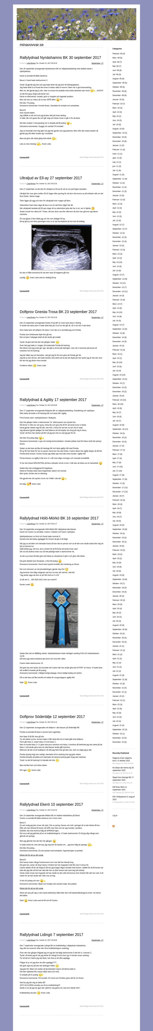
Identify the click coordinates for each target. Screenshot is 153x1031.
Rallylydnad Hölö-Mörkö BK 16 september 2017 (59, 518)
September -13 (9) (120, 279)
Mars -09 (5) (117, 58)
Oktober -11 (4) (119, 183)
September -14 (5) (120, 329)
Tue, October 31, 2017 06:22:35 (46, 317)
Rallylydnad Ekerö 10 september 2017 (51, 804)
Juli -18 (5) (117, 521)
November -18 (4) (120, 538)
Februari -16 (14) (119, 400)
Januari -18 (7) (118, 496)
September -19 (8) (120, 579)
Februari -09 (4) (119, 54)
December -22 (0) (120, 742)
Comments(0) (24, 157)
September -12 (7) (120, 229)
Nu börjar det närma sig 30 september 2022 (123, 770)
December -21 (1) (120, 692)
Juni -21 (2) (117, 667)
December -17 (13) (120, 492)
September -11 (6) (120, 179)
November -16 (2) (120, 437)
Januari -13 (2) (118, 246)
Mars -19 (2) (117, 554)
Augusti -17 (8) (118, 475)
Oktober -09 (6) (119, 87)
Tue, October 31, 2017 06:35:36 (46, 63)
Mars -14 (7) (117, 304)
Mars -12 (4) (117, 204)
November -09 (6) (120, 91)
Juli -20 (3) (117, 621)
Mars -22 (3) (117, 704)
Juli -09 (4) (117, 74)
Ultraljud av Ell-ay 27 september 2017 (51, 178)
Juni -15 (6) (117, 367)
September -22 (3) (120, 730)
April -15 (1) (117, 358)
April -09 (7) (117, 62)
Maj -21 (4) (117, 663)
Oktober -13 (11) (119, 283)
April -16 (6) (117, 408)
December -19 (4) (120, 592)
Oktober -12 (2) (119, 233)
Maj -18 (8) (117, 513)
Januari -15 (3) (118, 346)
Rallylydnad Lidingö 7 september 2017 (51, 935)
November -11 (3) (120, 187)
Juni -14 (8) (117, 316)
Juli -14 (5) (117, 321)
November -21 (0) (120, 688)
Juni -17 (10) (118, 467)
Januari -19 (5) (118, 546)
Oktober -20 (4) (119, 634)
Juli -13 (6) (117, 271)
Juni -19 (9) (117, 567)
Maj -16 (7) (117, 412)
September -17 (97, 63)
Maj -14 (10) (117, 312)
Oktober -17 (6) (119, 483)
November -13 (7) (120, 287)
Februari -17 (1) (119, 450)
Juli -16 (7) (117, 421)
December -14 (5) (120, 341)
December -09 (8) (120, 95)
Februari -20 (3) (119, 600)
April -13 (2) (117, 258)
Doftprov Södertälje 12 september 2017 (52, 717)
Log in (115, 815)
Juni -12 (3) (117, 216)
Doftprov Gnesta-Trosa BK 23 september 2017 (58, 312)
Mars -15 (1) (117, 354)
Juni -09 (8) (117, 70)
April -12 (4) (117, 208)
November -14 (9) (120, 337)
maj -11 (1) (117, 162)
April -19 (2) (117, 558)
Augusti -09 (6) (118, 79)
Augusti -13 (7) (118, 275)
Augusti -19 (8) (118, 575)
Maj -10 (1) (117, 116)
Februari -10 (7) (119, 104)
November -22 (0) (120, 738)
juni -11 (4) (117, 166)
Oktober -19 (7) (119, 583)
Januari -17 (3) (118, 446)
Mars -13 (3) (117, 254)
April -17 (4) (117, 458)
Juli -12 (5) (117, 220)
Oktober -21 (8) (119, 684)
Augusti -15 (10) (119, 375)
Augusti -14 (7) (118, 325)
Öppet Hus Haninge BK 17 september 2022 (123, 780)
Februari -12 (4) (119, 200)
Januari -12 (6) (118, 195)
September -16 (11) (120, 429)
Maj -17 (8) (117, 462)
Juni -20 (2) (117, 617)
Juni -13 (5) (117, 266)
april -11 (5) (117, 158)
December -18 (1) (120, 542)
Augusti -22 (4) (118, 725)
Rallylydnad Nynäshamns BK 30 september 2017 (60, 57)
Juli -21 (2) (117, 671)
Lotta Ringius (31, 63)
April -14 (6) (117, 308)
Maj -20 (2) (117, 613)
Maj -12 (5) (117, 212)
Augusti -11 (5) (118, 175)
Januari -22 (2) (118, 696)
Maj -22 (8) (117, 713)
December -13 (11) (120, 291)
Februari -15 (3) (119, 350)
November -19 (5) (120, 588)
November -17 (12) (120, 488)
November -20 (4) (120, 638)
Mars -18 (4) (117, 504)
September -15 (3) (120, 379)
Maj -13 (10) (117, 262)
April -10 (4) (117, 112)
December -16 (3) (120, 442)
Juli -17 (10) (117, 471)
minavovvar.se (32, 45)
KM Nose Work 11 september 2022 (123, 789)
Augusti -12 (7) (118, 225)
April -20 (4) (117, 609)
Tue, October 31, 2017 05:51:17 (46, 524)
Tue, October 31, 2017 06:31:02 (46, 183)
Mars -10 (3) (117, 108)
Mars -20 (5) (117, 604)
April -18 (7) (117, 508)
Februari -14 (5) (119, 300)
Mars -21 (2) (117, 654)
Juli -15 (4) (117, 371)
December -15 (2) (120, 392)
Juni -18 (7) (117, 517)
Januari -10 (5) (118, 99)
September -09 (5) (120, 83)
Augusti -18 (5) (118, 525)
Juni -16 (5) (117, 417)
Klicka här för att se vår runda (31, 855)
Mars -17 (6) (117, 454)
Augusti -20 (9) (118, 625)
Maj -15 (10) (117, 362)
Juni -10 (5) (117, 120)
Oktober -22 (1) (119, 734)
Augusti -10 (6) (118, 129)
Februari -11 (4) (119, 150)
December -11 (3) (120, 191)
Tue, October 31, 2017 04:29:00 (46, 940)
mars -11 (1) (117, 154)
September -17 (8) (120, 479)
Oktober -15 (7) (119, 383)
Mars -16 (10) (118, 404)
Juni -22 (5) (117, 717)
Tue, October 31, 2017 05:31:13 (46, 722)
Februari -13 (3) (119, 250)
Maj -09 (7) (117, 66)
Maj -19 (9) (117, 563)
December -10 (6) (120, 141)
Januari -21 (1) (118, 646)
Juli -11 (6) (117, 170)
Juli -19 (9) (117, 571)
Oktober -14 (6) (119, 333)
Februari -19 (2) (119, 550)
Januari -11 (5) (118, 145)
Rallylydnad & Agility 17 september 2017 (53, 400)
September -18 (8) (120, 529)
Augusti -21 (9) (118, 675)
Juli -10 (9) (117, 125)
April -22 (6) (117, 709)
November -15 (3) (120, 387)
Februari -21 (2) (119, 650)
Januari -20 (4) (118, 596)
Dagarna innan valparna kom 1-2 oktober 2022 (123, 760)
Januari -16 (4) (118, 396)
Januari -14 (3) (118, 296)
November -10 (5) (120, 137)
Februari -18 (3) (119, 500)
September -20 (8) (120, 629)
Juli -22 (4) (117, 721)
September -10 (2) (120, 133)
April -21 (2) (117, 659)
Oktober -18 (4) (119, 533)
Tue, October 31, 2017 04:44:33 (46, 810)
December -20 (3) (120, 642)
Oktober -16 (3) (119, 433)
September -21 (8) (120, 679)
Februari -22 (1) (119, 700)
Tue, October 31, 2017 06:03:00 (46, 405)
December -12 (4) (120, 241)
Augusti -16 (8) (118, 425)
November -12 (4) (120, 237)
